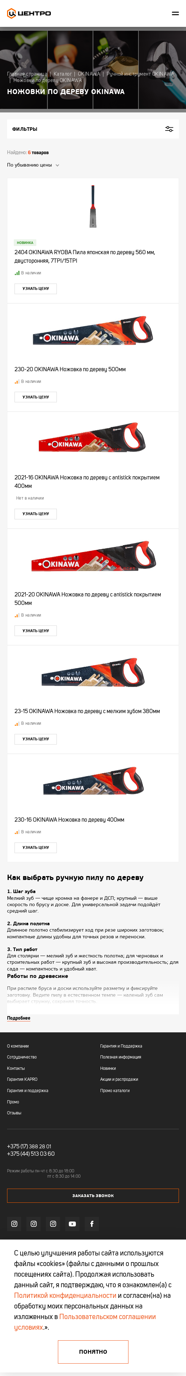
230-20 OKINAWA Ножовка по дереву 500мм (70, 370)
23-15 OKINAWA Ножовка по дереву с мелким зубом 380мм (87, 712)
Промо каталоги (115, 1091)
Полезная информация (120, 1057)
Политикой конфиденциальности (65, 1296)
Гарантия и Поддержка (121, 1046)
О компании (18, 1046)
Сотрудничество (22, 1057)
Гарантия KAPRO (22, 1080)
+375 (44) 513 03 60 (31, 1154)
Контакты (16, 1069)
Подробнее (18, 1018)
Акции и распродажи (119, 1080)
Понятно (93, 1351)
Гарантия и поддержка (27, 1091)
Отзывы (14, 1113)
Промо (13, 1102)
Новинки (108, 1069)
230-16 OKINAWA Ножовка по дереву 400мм (69, 820)
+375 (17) (17, 1147)
